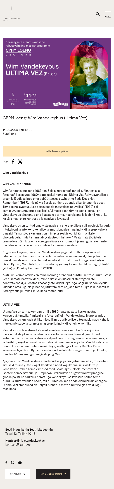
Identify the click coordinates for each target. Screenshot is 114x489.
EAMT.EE (17, 474)
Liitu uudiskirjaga (53, 474)
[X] (20, 161)
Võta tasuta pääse (57, 151)
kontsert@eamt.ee (17, 444)
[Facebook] (13, 161)
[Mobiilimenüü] (108, 14)
